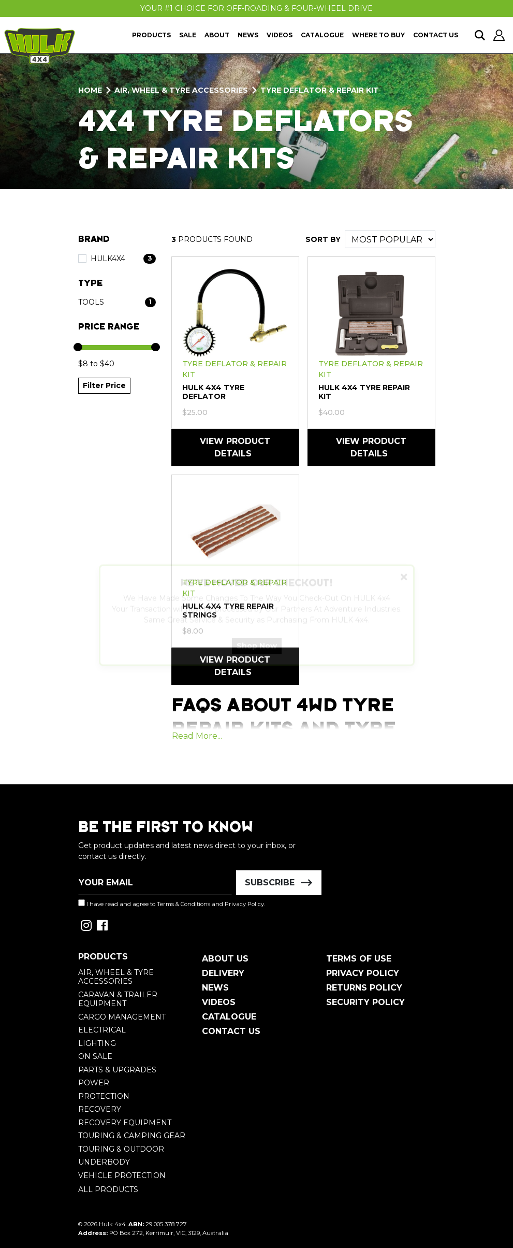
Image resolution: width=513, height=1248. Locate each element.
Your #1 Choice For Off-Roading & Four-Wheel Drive (256, 8)
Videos (279, 35)
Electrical (102, 1030)
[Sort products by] (390, 239)
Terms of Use (358, 959)
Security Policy (365, 1002)
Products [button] (151, 35)
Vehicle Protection (122, 1175)
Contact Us (435, 35)
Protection (103, 1096)
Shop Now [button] (257, 654)
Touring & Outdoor (121, 1149)
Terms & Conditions (183, 904)
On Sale (95, 1056)
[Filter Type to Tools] (117, 302)
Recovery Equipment (124, 1122)
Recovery (99, 1109)
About (216, 35)
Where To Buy (378, 35)
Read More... (197, 736)
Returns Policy (364, 988)
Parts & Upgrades (117, 1069)
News (248, 35)
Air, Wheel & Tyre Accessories (116, 977)
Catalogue (322, 35)
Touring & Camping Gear (131, 1135)
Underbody (104, 1162)
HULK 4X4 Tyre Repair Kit (364, 392)
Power (93, 1082)
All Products (108, 1189)
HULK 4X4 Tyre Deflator (213, 392)
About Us (225, 959)
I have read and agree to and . (171, 903)
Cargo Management (122, 1017)
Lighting (97, 1043)
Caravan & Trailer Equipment (117, 999)
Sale (187, 35)
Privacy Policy (244, 904)
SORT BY (323, 239)
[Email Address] (155, 882)
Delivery (223, 973)
